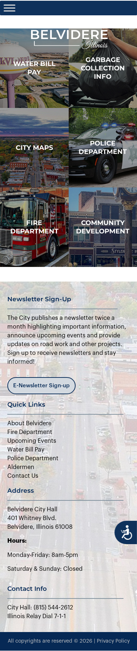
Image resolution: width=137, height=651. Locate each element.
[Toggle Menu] (9, 7)
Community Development (102, 227)
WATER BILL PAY (34, 68)
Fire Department (34, 227)
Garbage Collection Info (103, 68)
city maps (34, 148)
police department (103, 147)
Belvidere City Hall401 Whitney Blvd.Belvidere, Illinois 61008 (40, 518)
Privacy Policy (113, 641)
